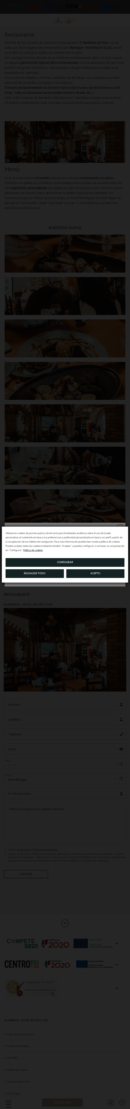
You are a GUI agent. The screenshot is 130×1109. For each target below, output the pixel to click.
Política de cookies (33, 550)
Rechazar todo (34, 573)
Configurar (65, 562)
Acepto (95, 573)
